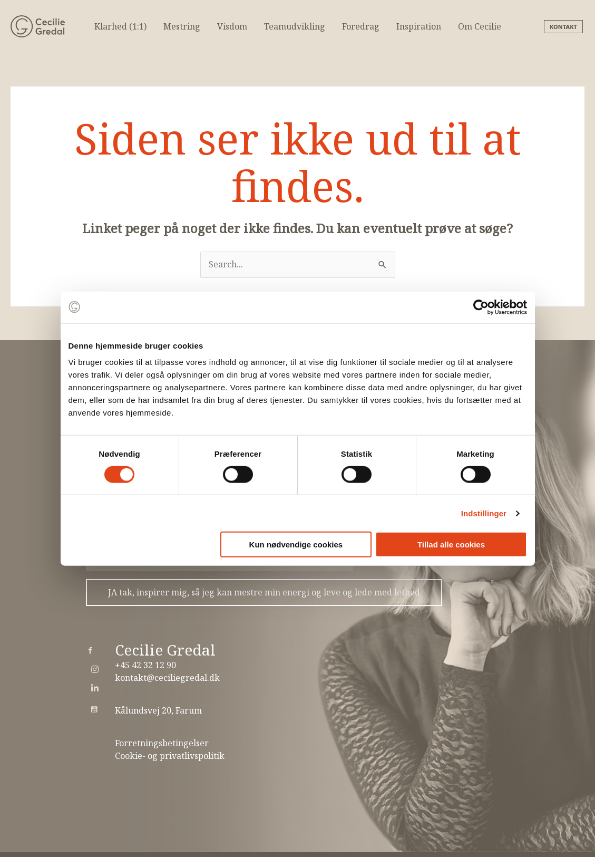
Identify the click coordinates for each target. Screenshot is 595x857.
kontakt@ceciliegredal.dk (167, 677)
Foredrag (360, 26)
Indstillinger (483, 512)
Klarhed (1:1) (120, 26)
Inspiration (418, 26)
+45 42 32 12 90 (145, 665)
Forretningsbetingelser (162, 743)
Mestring (181, 26)
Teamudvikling (294, 26)
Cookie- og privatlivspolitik (170, 756)
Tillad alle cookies (451, 544)
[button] (564, 26)
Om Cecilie (479, 26)
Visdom (232, 26)
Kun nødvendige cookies (296, 544)
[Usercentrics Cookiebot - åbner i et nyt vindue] (481, 307)
